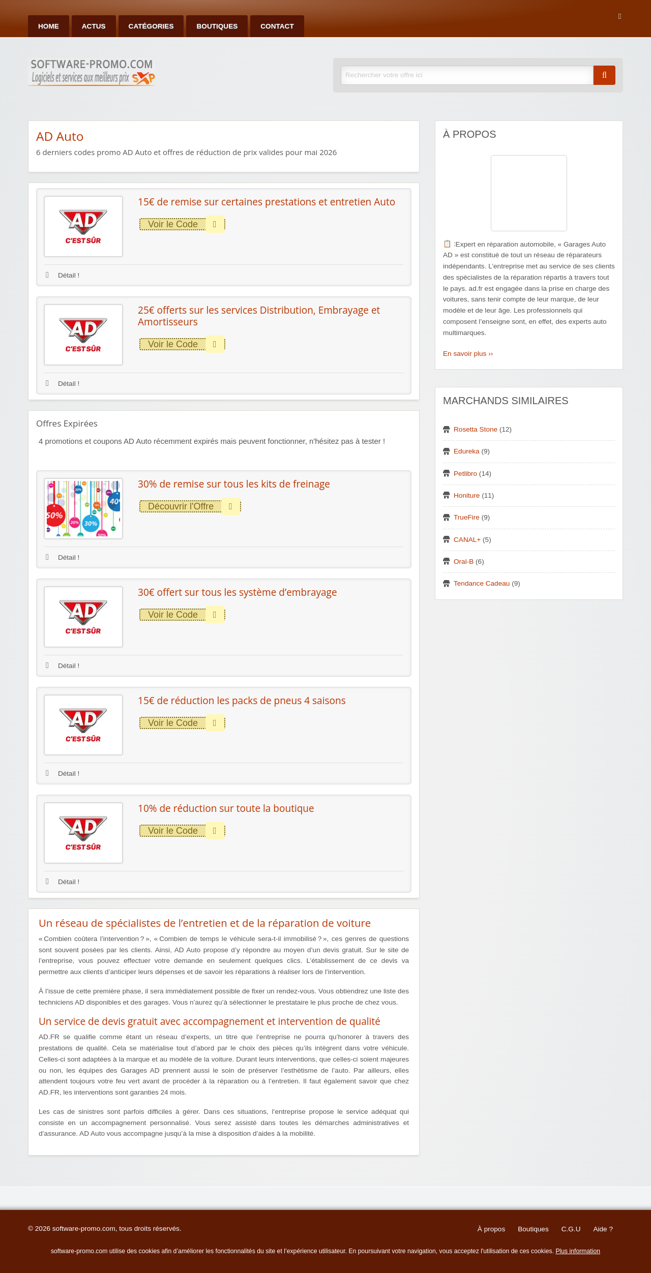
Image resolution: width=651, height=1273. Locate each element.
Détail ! (62, 275)
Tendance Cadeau (482, 583)
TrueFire (467, 517)
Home (48, 26)
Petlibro (465, 473)
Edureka (467, 451)
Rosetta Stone (475, 429)
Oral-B (464, 561)
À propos (491, 1229)
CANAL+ (467, 539)
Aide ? (603, 1229)
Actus (94, 26)
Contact (276, 26)
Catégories (151, 26)
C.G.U (571, 1229)
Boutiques (217, 26)
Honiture (467, 495)
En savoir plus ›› (468, 353)
